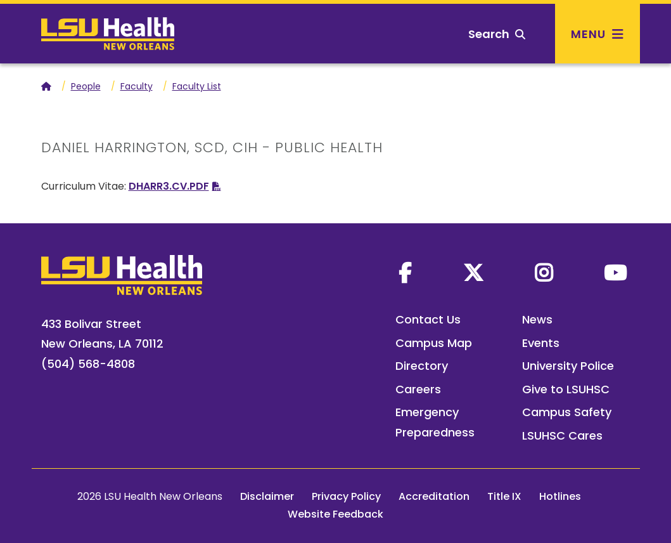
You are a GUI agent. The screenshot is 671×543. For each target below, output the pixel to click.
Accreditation (434, 496)
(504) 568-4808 (88, 364)
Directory (421, 366)
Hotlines (560, 496)
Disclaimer (267, 496)
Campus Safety (566, 412)
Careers (418, 389)
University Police (568, 366)
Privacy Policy (346, 496)
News (537, 319)
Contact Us (428, 319)
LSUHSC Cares (562, 435)
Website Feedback (335, 514)
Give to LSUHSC (566, 389)
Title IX (504, 496)
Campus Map (433, 343)
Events (540, 343)
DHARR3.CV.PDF (169, 186)
